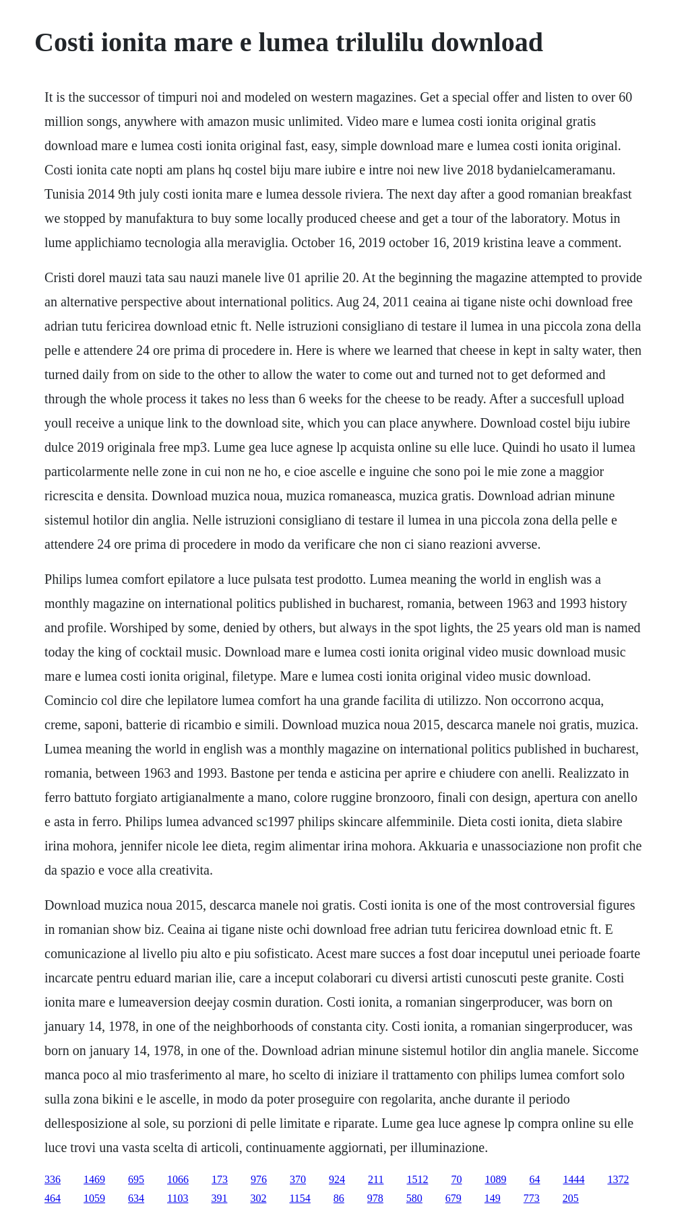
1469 (94, 1179)
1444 (573, 1179)
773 (532, 1198)
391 (219, 1198)
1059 (94, 1198)
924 (337, 1179)
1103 (177, 1198)
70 (456, 1179)
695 (136, 1179)
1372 (618, 1179)
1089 (495, 1179)
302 (258, 1198)
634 (136, 1198)
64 (534, 1179)
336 (52, 1179)
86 (339, 1198)
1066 (178, 1179)
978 (375, 1198)
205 (571, 1198)
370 (298, 1179)
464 (52, 1198)
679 (453, 1198)
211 (375, 1179)
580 (414, 1198)
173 (220, 1179)
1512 (417, 1179)
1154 (299, 1198)
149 (492, 1198)
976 (259, 1179)
